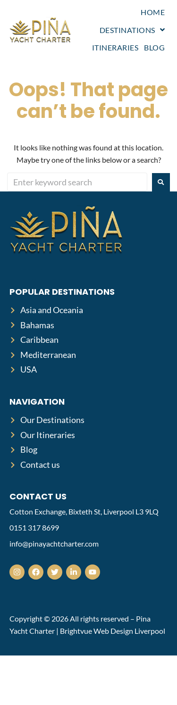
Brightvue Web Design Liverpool (112, 630)
